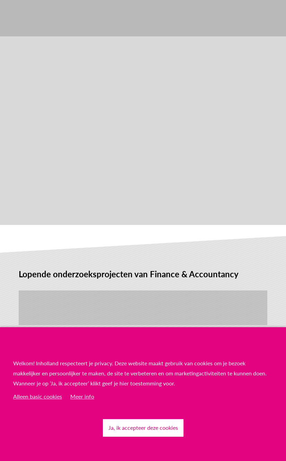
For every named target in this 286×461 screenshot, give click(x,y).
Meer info (82, 396)
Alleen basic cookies (37, 396)
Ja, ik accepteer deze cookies (143, 427)
